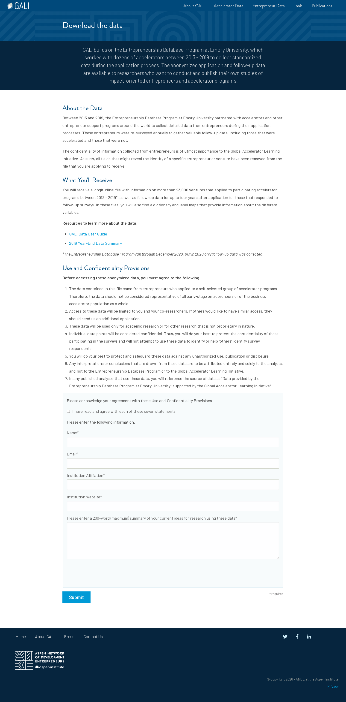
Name (72, 432)
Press (69, 636)
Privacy (333, 686)
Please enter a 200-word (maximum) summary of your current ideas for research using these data (151, 518)
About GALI (45, 636)
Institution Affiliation (85, 475)
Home (21, 636)
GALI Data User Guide (88, 233)
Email (71, 453)
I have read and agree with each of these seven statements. (121, 411)
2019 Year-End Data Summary (95, 243)
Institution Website (83, 496)
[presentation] (102, 572)
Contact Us (93, 636)
